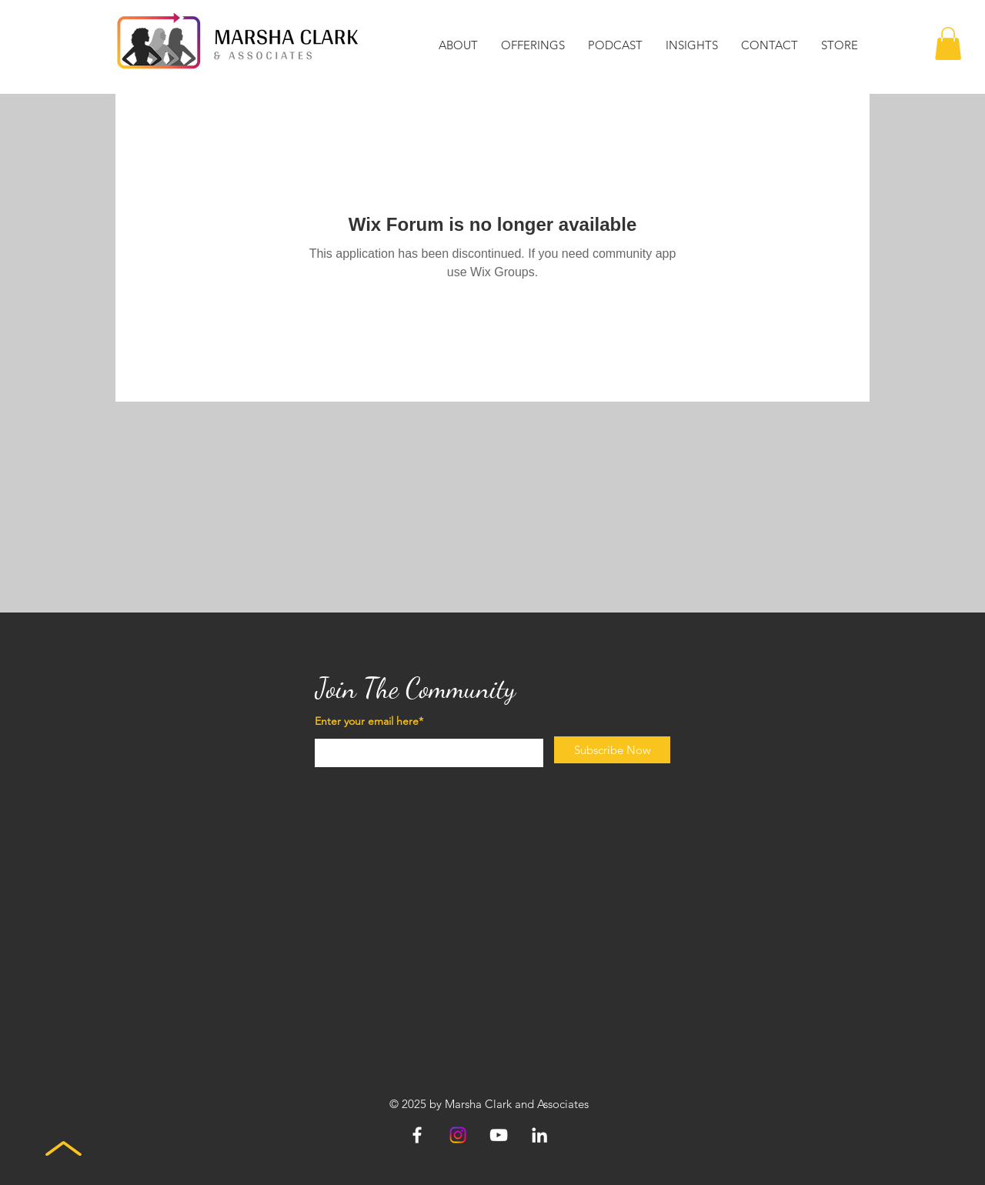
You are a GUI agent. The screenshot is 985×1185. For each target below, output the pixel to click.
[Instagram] (458, 1135)
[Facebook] (417, 1135)
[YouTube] (498, 1135)
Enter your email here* (369, 721)
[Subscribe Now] (612, 749)
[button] (458, 45)
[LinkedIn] (539, 1135)
